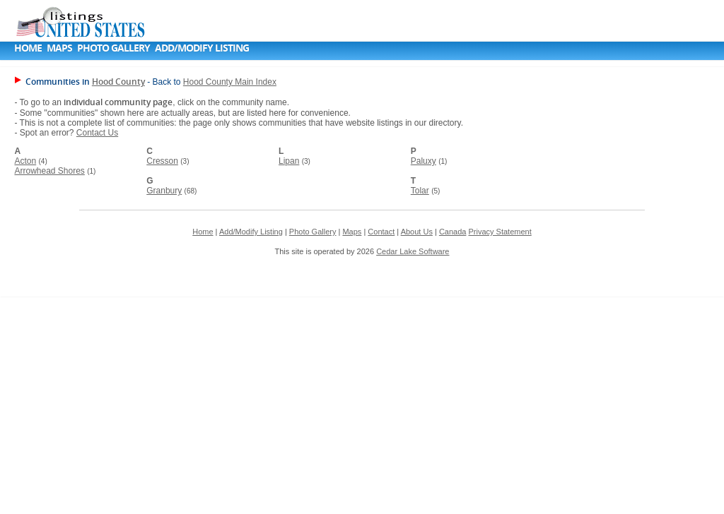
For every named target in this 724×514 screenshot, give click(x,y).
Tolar (420, 191)
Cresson (162, 161)
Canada (453, 231)
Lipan (289, 161)
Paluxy (423, 161)
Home (28, 47)
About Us (417, 231)
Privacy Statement (499, 231)
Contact (381, 231)
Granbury (164, 191)
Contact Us (97, 133)
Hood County (118, 82)
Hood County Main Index (229, 82)
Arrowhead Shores (49, 171)
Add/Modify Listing (202, 47)
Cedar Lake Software (412, 251)
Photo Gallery (113, 47)
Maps (59, 47)
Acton (25, 161)
